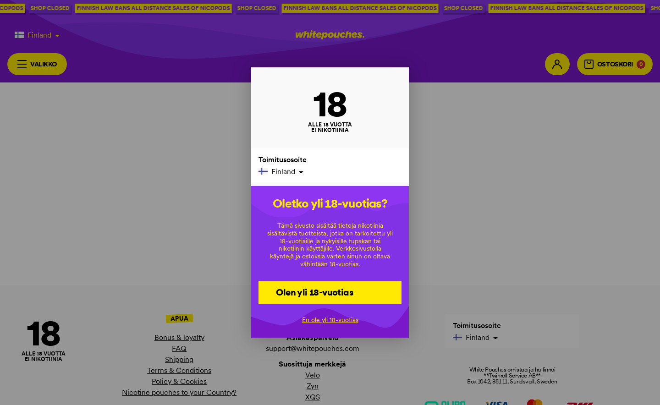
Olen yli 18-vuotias (314, 291)
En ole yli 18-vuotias (330, 320)
